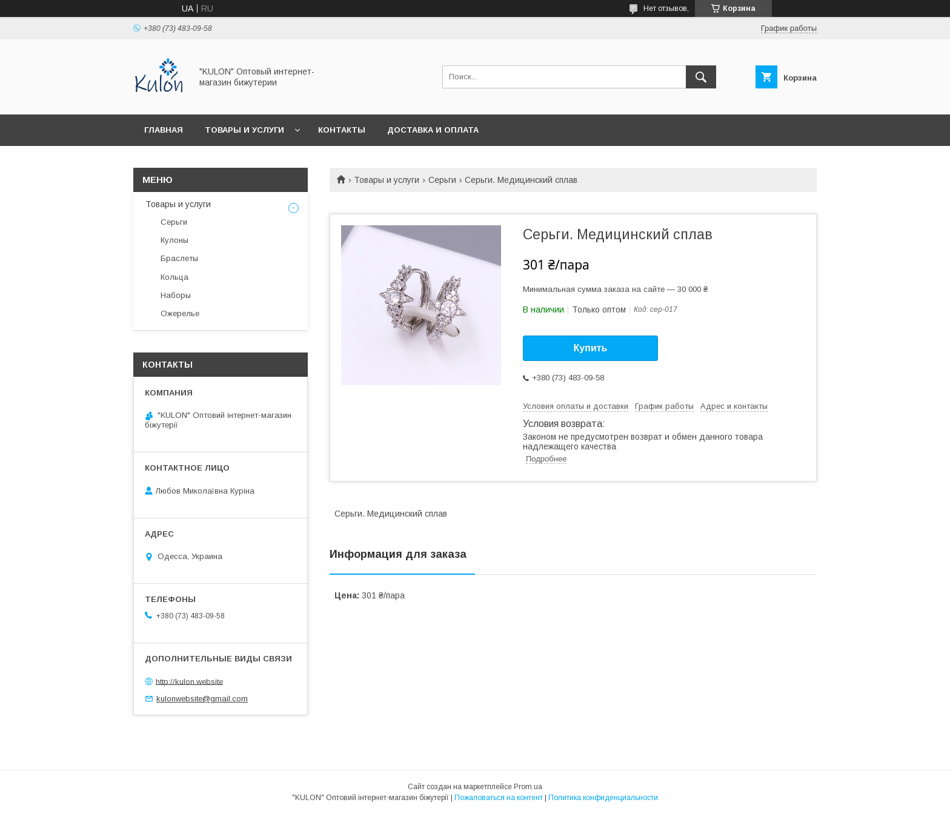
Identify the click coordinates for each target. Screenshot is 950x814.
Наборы (176, 295)
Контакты (341, 129)
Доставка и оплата (433, 129)
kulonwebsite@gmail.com (202, 698)
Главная (163, 129)
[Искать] (701, 76)
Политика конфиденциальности (603, 797)
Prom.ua (528, 787)
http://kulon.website (189, 681)
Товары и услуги (244, 129)
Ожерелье (180, 313)
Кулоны (174, 240)
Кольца (174, 277)
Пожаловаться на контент (498, 797)
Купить (591, 348)
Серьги (442, 180)
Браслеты (179, 258)
